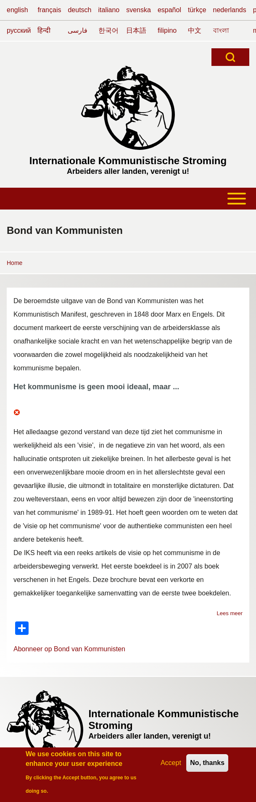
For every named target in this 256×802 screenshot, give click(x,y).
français (49, 9)
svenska (138, 9)
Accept (171, 765)
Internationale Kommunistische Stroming (128, 160)
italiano (109, 9)
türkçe (197, 9)
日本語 (136, 30)
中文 (194, 30)
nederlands (229, 9)
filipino (167, 30)
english (17, 9)
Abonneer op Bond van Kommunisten (69, 649)
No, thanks (207, 765)
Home (14, 262)
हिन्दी (43, 30)
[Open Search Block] (230, 57)
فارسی (77, 30)
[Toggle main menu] (128, 199)
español (169, 9)
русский (19, 30)
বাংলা (221, 30)
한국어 (108, 30)
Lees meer (230, 613)
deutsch (79, 9)
